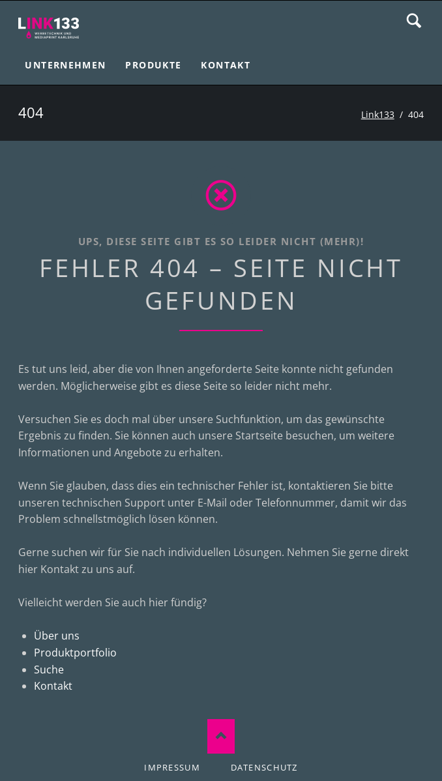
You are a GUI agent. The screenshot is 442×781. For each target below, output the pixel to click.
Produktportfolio (75, 652)
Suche (414, 21)
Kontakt (53, 686)
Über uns (57, 635)
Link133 (377, 114)
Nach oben (221, 736)
